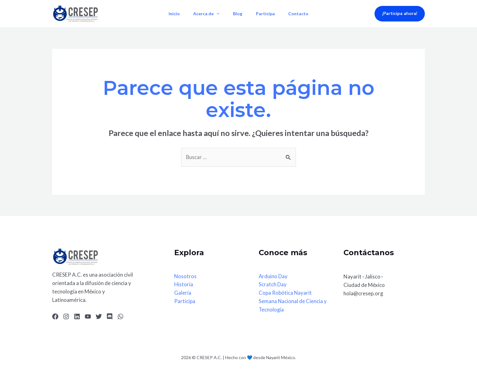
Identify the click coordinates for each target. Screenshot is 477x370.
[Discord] (110, 317)
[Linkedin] (77, 317)
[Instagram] (66, 317)
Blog (237, 13)
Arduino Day (273, 276)
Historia (183, 285)
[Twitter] (99, 317)
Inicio (171, 13)
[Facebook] (55, 317)
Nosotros (185, 276)
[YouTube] (88, 317)
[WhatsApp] (120, 317)
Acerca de (205, 14)
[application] (215, 14)
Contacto (301, 13)
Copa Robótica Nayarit (285, 293)
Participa (266, 13)
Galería (182, 293)
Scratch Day (273, 285)
